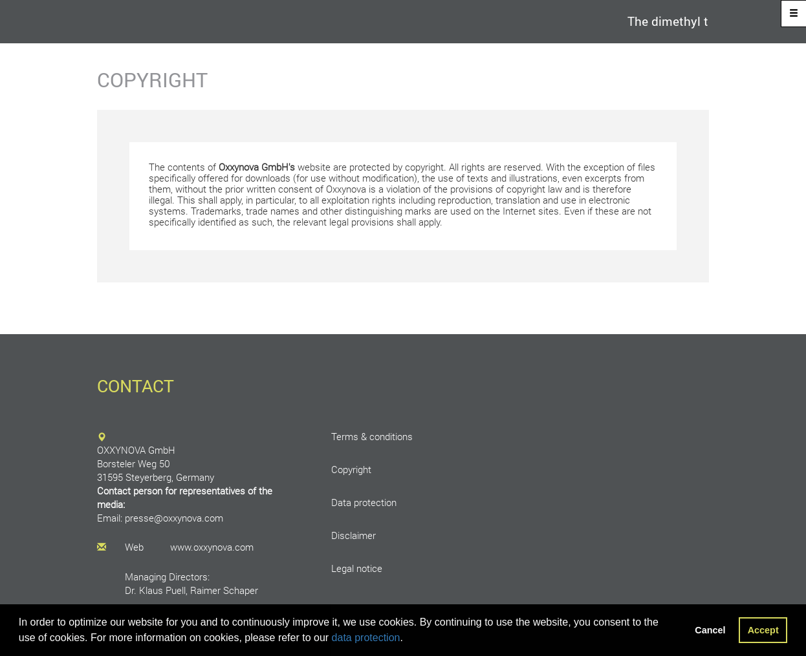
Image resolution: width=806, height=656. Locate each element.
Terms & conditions (372, 436)
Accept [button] (763, 630)
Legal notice (356, 568)
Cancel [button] (710, 630)
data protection (366, 637)
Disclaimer (353, 535)
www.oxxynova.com (212, 547)
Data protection (364, 502)
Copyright (351, 469)
